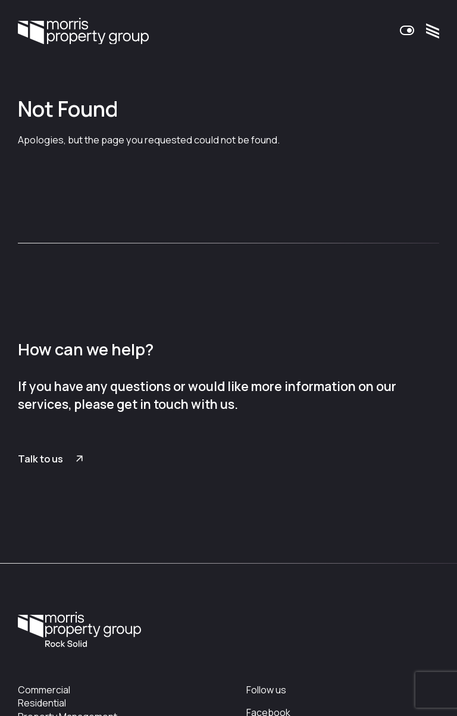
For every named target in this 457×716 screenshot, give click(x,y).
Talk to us (40, 459)
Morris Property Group (83, 31)
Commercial (44, 689)
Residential (42, 702)
